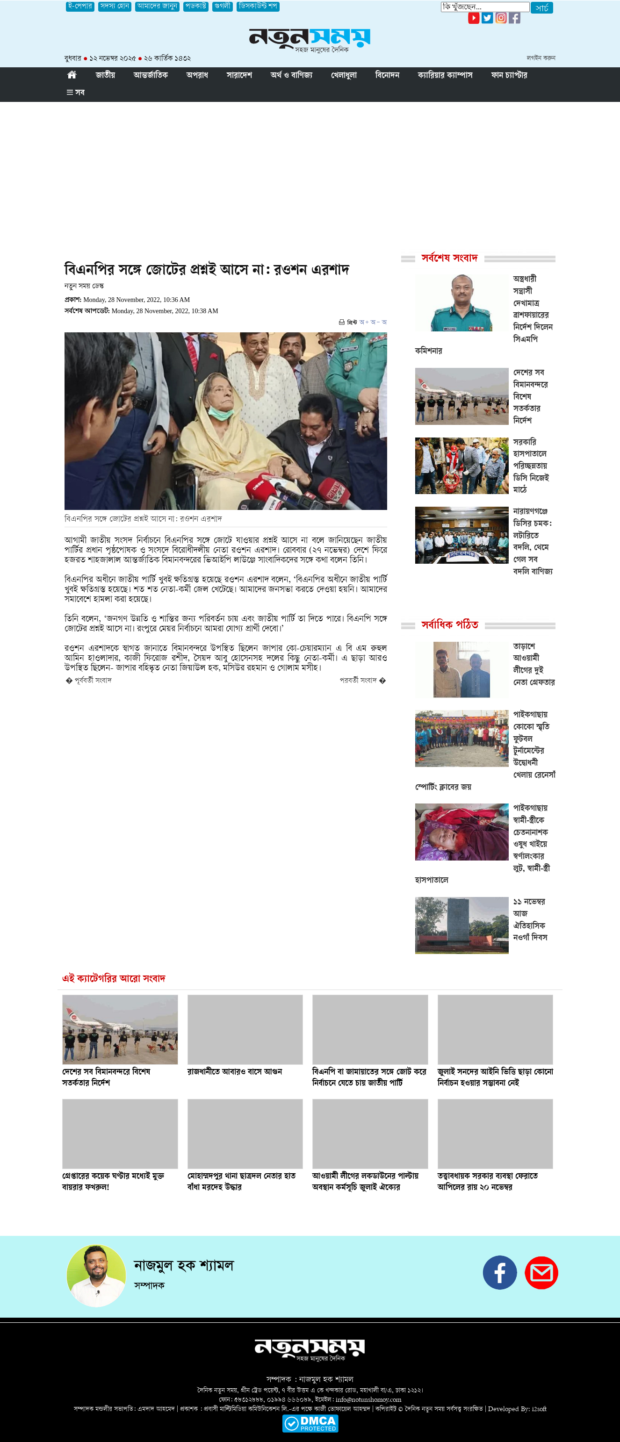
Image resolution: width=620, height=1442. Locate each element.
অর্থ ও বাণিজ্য (291, 76)
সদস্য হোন (115, 7)
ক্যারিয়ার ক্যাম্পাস (445, 76)
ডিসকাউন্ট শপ (258, 7)
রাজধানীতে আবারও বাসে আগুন (234, 1072)
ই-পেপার (80, 7)
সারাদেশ (239, 76)
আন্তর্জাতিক (151, 76)
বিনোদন (387, 76)
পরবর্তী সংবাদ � (363, 681)
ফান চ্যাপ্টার (509, 76)
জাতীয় (105, 76)
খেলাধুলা (344, 76)
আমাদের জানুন (157, 7)
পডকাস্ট (196, 7)
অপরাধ (197, 76)
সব (76, 93)
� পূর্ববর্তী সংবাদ (88, 681)
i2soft (539, 1409)
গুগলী (223, 7)
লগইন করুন (541, 58)
